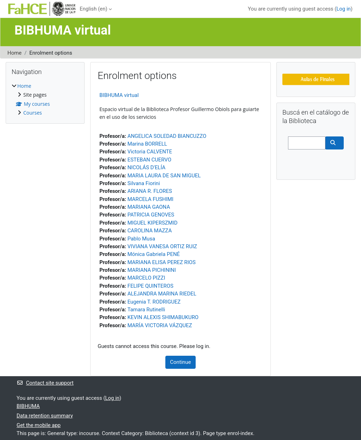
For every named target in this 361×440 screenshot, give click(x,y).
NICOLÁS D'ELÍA (146, 167)
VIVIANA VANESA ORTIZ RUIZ (162, 246)
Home (14, 53)
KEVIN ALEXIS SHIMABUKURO (162, 317)
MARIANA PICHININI (151, 270)
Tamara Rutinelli (146, 309)
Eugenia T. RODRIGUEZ (153, 302)
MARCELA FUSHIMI (150, 199)
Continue (180, 362)
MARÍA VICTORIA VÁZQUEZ (159, 325)
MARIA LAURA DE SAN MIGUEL (164, 175)
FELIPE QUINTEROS (150, 286)
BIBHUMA (28, 406)
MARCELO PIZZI (146, 278)
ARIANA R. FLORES (149, 191)
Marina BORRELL (147, 144)
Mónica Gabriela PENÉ (153, 254)
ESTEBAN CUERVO (149, 160)
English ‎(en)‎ (93, 9)
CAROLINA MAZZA (149, 230)
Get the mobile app (39, 425)
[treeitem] (45, 99)
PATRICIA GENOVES (150, 215)
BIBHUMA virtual (119, 95)
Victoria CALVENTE (149, 151)
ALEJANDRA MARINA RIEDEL (161, 294)
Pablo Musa (141, 239)
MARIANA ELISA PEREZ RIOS (161, 262)
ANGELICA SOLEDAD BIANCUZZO (166, 136)
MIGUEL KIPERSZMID (152, 223)
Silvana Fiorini (143, 183)
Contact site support (45, 383)
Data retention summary (45, 415)
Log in (343, 9)
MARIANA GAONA (148, 207)
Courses (32, 112)
